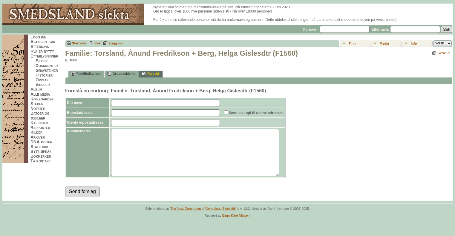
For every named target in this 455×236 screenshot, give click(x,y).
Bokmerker (40, 156)
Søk (97, 43)
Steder (36, 103)
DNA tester (41, 141)
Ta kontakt (40, 161)
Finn (352, 43)
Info (414, 43)
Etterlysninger (44, 56)
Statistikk (39, 146)
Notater (37, 108)
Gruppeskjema (121, 74)
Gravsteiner (47, 70)
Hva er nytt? (42, 51)
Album (36, 89)
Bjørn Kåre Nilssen (236, 224)
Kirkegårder (41, 99)
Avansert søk (42, 41)
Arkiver (37, 137)
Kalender (39, 122)
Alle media (40, 94)
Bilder (42, 60)
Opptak (42, 79)
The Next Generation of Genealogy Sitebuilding (204, 217)
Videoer (43, 84)
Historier (44, 75)
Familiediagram (86, 74)
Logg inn (38, 37)
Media (384, 43)
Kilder (36, 132)
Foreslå (150, 74)
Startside (79, 43)
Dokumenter (47, 65)
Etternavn (39, 46)
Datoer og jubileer (40, 115)
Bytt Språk (41, 151)
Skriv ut (444, 53)
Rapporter (40, 127)
